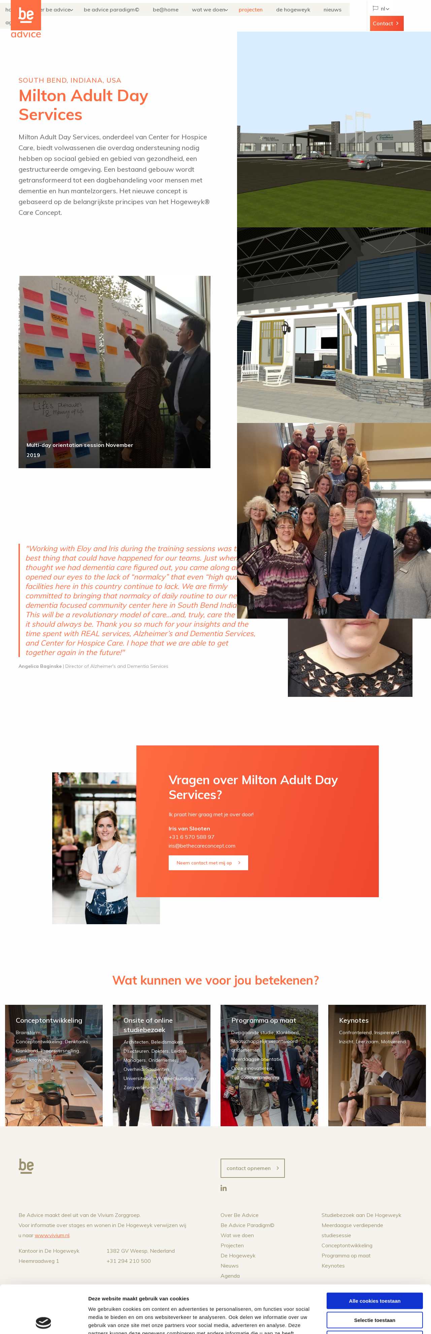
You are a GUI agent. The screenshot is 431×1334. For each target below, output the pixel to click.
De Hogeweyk (296, 15)
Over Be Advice (77, 15)
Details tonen (364, 1321)
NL (376, 15)
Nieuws (326, 15)
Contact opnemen (249, 1168)
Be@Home (181, 15)
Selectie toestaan (375, 1272)
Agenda (349, 15)
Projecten (255, 15)
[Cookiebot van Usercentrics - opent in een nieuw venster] (43, 1321)
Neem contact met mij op (204, 863)
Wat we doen (214, 15)
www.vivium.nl (52, 1235)
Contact (405, 15)
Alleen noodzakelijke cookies (375, 1291)
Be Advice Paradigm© (136, 15)
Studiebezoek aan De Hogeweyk (361, 1215)
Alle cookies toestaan (374, 1253)
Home (47, 15)
